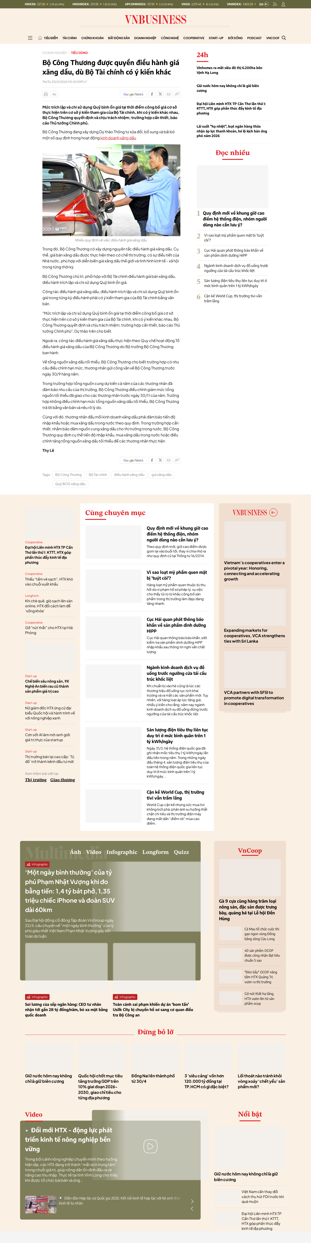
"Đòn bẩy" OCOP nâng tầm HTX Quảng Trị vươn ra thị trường (261, 975)
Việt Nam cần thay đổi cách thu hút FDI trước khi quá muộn (263, 1198)
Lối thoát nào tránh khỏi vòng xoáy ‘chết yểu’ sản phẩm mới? (261, 1083)
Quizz (179, 853)
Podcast (254, 38)
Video (73, 853)
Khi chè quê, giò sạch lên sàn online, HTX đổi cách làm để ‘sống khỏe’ (49, 605)
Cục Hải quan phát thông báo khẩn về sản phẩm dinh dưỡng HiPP (233, 253)
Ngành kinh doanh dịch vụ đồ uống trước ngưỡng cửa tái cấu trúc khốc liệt (236, 268)
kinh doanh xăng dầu (118, 137)
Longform (32, 595)
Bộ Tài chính (98, 474)
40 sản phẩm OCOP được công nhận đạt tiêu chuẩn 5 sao (262, 954)
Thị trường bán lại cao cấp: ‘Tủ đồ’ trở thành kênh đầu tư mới (49, 759)
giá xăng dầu (162, 474)
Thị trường (36, 780)
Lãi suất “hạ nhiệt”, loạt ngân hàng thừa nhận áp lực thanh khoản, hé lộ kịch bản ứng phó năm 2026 (232, 131)
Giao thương (62, 780)
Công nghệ (170, 38)
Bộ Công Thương (68, 474)
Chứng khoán (92, 38)
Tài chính (69, 38)
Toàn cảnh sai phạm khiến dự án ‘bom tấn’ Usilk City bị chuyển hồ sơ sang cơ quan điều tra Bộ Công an (153, 1011)
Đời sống (235, 38)
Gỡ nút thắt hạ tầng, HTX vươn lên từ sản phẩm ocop (259, 996)
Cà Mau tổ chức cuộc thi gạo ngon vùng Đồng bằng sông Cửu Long (262, 933)
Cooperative (193, 38)
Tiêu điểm (51, 38)
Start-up (216, 38)
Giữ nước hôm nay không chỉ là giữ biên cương (228, 88)
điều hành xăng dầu (129, 474)
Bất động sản (119, 38)
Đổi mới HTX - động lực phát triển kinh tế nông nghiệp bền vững (65, 1141)
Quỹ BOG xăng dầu (70, 484)
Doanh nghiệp (145, 38)
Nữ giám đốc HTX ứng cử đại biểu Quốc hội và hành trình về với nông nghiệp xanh (50, 713)
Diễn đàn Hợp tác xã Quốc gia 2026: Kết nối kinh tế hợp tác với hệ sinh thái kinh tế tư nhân (119, 1202)
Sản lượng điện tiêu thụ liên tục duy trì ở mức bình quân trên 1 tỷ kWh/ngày (235, 283)
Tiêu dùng (81, 52)
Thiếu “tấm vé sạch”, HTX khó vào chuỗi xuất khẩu (49, 581)
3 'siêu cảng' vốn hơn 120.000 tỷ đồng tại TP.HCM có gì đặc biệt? (207, 1083)
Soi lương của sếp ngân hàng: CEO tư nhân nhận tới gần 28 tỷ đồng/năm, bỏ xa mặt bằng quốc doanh (66, 1011)
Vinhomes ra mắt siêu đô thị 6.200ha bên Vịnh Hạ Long (229, 70)
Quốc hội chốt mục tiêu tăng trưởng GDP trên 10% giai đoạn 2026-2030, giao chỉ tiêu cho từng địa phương (100, 1088)
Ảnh (51, 853)
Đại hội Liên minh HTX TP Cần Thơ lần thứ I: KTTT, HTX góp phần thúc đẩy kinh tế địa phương (231, 108)
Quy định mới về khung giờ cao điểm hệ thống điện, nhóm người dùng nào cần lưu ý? (235, 218)
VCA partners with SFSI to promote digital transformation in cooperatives (254, 698)
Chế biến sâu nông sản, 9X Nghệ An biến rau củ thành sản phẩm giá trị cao (47, 686)
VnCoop (273, 38)
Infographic (107, 853)
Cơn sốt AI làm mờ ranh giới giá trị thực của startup (47, 737)
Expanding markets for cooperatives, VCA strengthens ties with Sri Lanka (254, 635)
